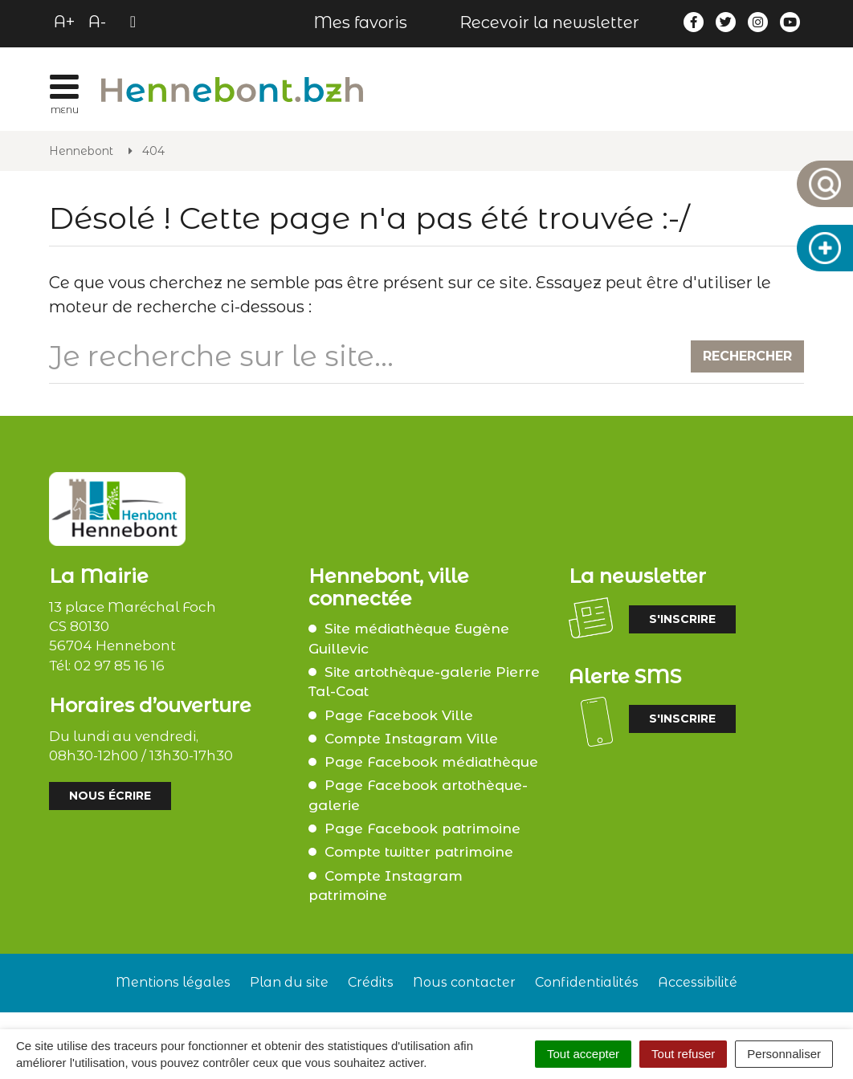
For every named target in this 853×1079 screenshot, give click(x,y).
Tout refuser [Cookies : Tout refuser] (683, 1054)
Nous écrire (110, 795)
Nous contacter (464, 982)
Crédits (371, 982)
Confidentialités (587, 982)
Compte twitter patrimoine (418, 852)
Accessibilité (697, 982)
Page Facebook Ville (398, 715)
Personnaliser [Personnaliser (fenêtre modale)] (784, 1054)
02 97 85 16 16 (119, 666)
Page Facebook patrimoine (422, 828)
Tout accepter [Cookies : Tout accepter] (583, 1054)
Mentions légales (173, 982)
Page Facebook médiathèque (431, 762)
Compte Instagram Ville (411, 739)
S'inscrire (682, 619)
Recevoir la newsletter (549, 22)
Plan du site (289, 982)
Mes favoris (360, 22)
